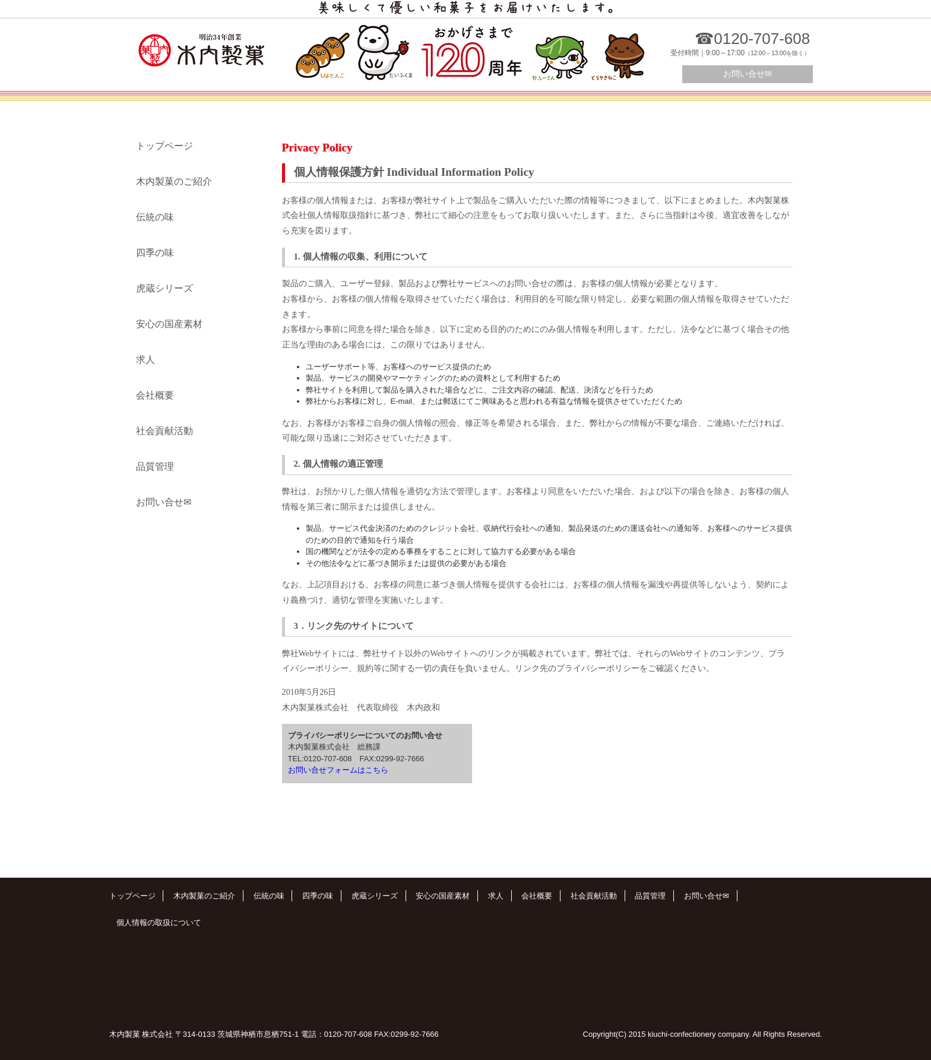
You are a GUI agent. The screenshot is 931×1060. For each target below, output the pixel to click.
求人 (145, 360)
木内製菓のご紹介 (174, 181)
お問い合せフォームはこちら (338, 769)
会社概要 (155, 395)
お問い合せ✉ (747, 73)
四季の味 (155, 253)
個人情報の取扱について (158, 922)
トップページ (164, 146)
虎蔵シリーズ (164, 288)
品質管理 (155, 466)
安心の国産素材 (169, 324)
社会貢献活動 (164, 431)
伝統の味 (155, 217)
